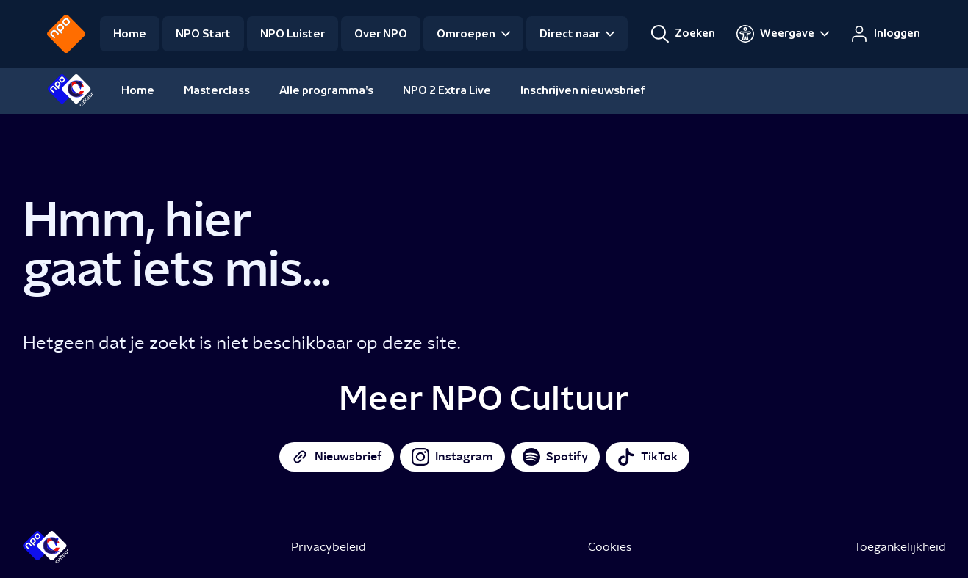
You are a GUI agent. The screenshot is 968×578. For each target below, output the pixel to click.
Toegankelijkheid (900, 547)
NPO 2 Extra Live (447, 90)
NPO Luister (292, 34)
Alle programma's (326, 90)
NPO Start (203, 34)
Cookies (609, 547)
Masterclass (217, 90)
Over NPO (380, 34)
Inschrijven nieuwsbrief (582, 90)
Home (129, 34)
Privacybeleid (328, 547)
